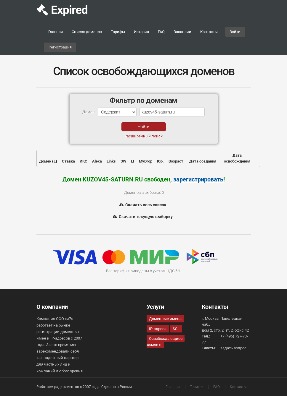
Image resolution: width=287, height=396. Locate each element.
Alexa (97, 161)
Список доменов (87, 32)
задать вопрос (233, 348)
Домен (45, 161)
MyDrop (145, 161)
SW (123, 161)
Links (111, 161)
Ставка (68, 161)
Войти (235, 32)
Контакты (209, 32)
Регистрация (60, 47)
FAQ (161, 32)
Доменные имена (165, 319)
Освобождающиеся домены (166, 341)
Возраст (176, 161)
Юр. (160, 161)
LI (132, 161)
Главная (55, 32)
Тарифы (118, 32)
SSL (176, 329)
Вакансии (182, 32)
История (141, 32)
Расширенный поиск (143, 136)
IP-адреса (157, 329)
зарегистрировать (198, 179)
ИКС (83, 161)
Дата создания (202, 161)
